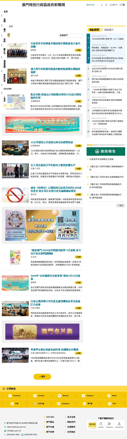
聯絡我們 (71, 414)
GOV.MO (50, 409)
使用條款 (71, 424)
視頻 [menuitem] (33, 12)
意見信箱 (71, 409)
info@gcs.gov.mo (14, 423)
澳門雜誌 (50, 414)
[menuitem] (14, 11)
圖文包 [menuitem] (43, 12)
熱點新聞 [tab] (94, 22)
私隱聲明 (71, 419)
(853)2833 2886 (13, 427)
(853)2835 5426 (30, 427)
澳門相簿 (50, 424)
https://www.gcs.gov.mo (16, 419)
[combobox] (71, 28)
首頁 (4, 19)
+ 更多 (120, 198)
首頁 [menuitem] (6, 12)
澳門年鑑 (50, 419)
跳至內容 (90, 5)
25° (115, 5)
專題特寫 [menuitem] (67, 12)
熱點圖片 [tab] (109, 22)
